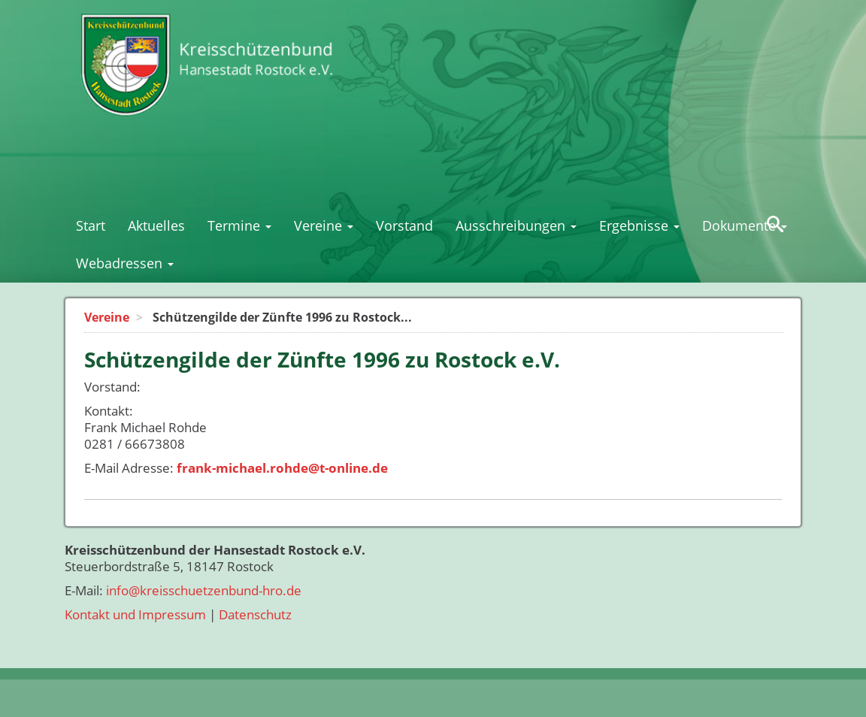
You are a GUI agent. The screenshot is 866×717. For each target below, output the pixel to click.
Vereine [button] (323, 225)
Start (90, 225)
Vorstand (404, 225)
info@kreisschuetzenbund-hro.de (203, 590)
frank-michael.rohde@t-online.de (282, 467)
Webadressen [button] (125, 263)
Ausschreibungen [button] (516, 225)
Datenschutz (255, 614)
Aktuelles (156, 225)
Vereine (106, 317)
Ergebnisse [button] (639, 225)
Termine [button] (239, 225)
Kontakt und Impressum (135, 614)
